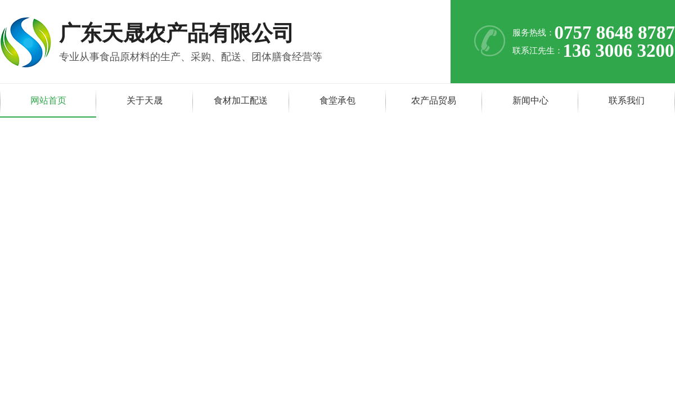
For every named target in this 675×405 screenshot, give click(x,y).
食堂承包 (338, 100)
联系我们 (627, 100)
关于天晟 (145, 100)
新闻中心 (530, 100)
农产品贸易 (433, 100)
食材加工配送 (241, 100)
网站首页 (48, 100)
